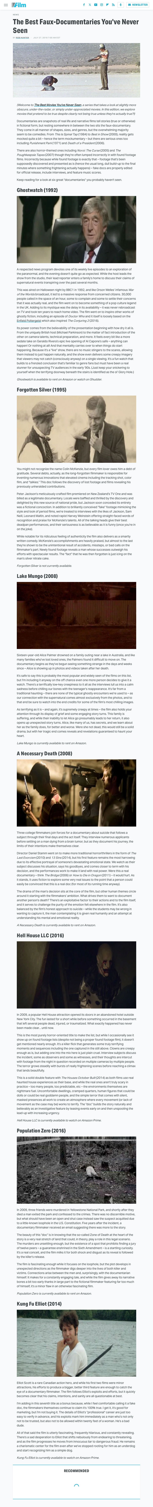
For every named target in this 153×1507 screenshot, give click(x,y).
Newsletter (138, 5)
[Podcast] (120, 5)
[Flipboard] (107, 5)
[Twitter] (90, 5)
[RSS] (113, 5)
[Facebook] (84, 5)
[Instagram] (101, 5)
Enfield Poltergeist (29, 321)
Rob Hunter (22, 38)
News (16, 15)
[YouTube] (96, 5)
